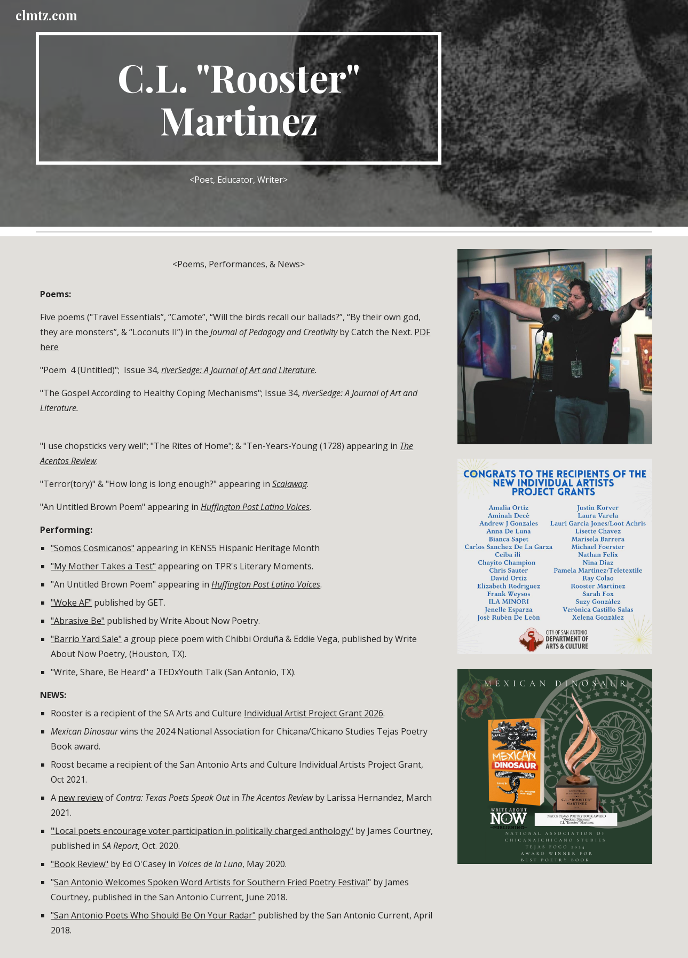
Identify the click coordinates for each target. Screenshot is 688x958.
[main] (238, 98)
